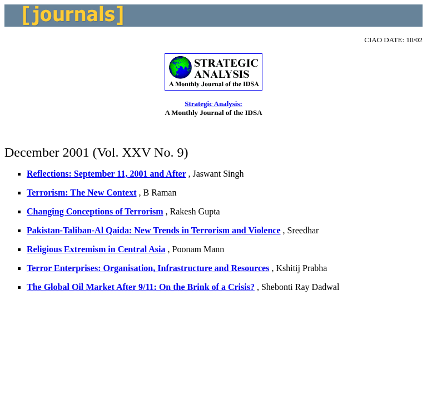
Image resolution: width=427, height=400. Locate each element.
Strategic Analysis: (213, 103)
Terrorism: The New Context (81, 192)
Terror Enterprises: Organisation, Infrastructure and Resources (148, 268)
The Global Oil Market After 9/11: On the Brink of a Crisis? (141, 287)
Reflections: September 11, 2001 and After (106, 173)
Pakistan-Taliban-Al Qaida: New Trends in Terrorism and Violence (154, 230)
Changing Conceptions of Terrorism (95, 211)
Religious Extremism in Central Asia (96, 249)
